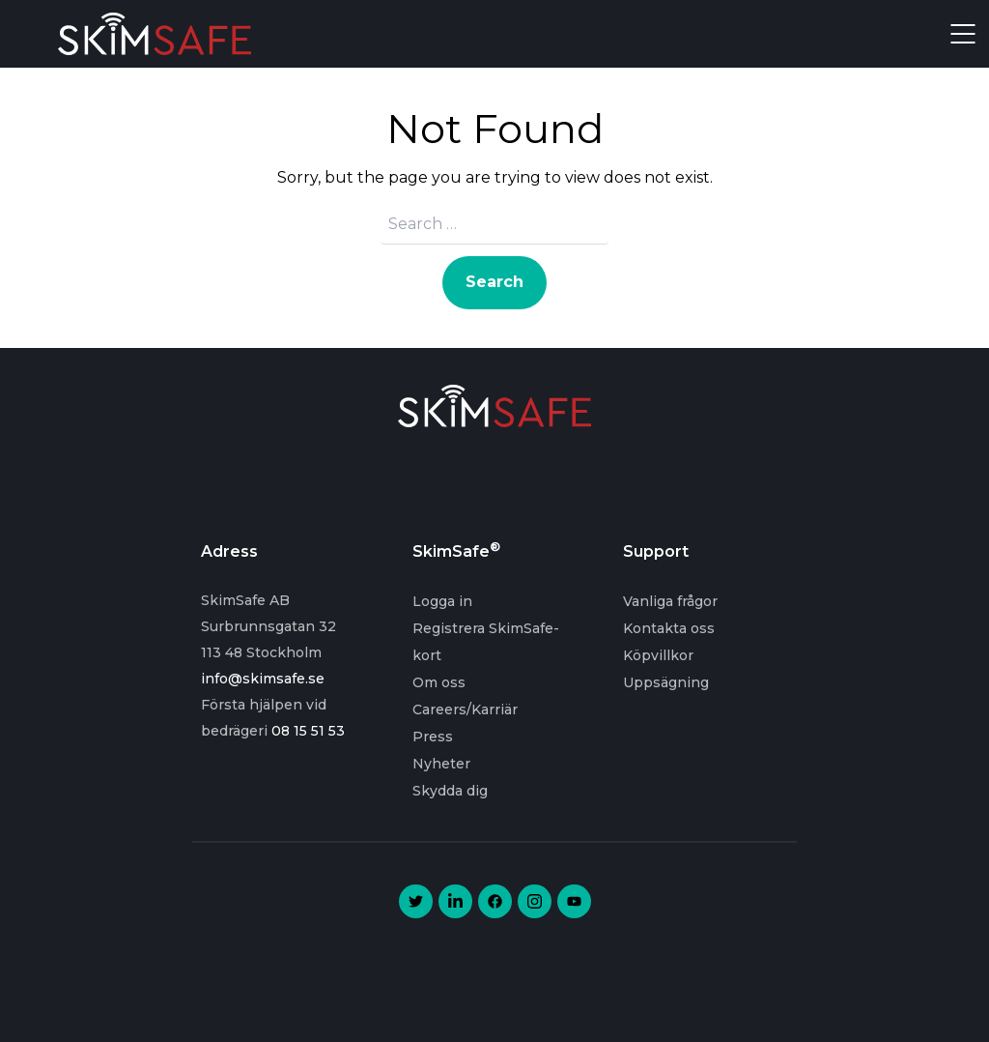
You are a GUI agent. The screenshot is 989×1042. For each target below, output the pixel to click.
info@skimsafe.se (263, 678)
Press (432, 736)
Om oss (439, 682)
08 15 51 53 (308, 730)
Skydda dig (450, 790)
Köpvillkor (658, 655)
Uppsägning (666, 682)
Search (494, 282)
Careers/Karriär (465, 709)
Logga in (442, 601)
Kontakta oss (669, 628)
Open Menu (963, 34)
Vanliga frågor (670, 601)
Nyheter (441, 763)
